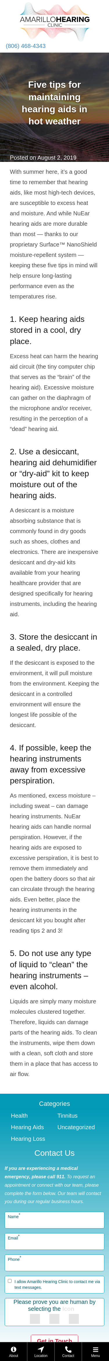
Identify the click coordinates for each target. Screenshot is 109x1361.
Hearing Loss (28, 1139)
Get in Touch (54, 1341)
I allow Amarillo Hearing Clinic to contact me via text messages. (57, 1284)
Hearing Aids (27, 1127)
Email (13, 1238)
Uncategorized (76, 1127)
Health (19, 1115)
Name (14, 1216)
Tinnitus (68, 1115)
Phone (14, 1259)
